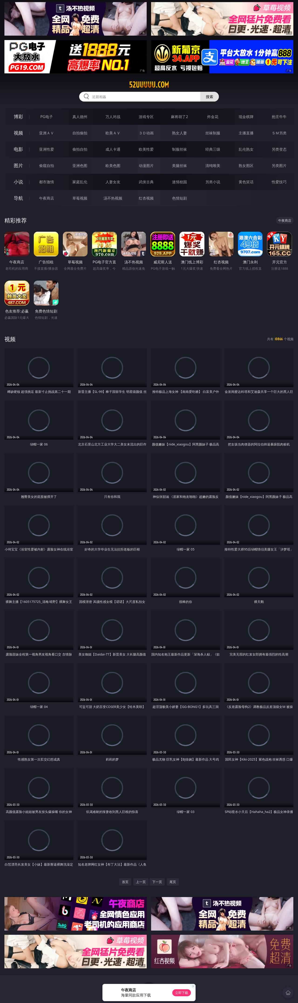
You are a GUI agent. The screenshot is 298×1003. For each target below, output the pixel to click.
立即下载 (181, 992)
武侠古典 (146, 181)
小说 (18, 182)
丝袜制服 (212, 133)
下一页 (157, 882)
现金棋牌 (246, 116)
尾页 (172, 882)
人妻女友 (112, 181)
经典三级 (212, 149)
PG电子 (46, 116)
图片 (18, 165)
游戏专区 (146, 116)
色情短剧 (179, 198)
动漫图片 (146, 165)
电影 (18, 149)
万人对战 (112, 116)
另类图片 (279, 165)
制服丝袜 (179, 149)
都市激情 (46, 181)
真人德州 (79, 116)
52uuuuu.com (149, 84)
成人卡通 (112, 149)
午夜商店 (46, 198)
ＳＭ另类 (279, 133)
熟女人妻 (179, 133)
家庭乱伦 (79, 181)
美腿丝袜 (179, 165)
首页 (125, 882)
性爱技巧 (279, 181)
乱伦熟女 (246, 149)
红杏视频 (146, 198)
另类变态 (279, 149)
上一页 (141, 882)
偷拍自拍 (79, 149)
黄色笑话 (246, 181)
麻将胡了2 (179, 116)
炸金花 (212, 116)
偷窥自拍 (46, 165)
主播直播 (246, 133)
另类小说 (212, 181)
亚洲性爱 (46, 149)
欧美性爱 (146, 149)
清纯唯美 (212, 165)
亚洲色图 (79, 165)
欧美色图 (112, 165)
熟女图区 (246, 165)
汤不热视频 (113, 198)
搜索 (209, 96)
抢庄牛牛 (279, 116)
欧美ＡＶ (112, 133)
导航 (18, 198)
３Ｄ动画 (146, 133)
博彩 (18, 116)
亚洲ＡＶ (46, 133)
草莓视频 (79, 198)
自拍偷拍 (79, 133)
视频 (18, 133)
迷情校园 (179, 181)
